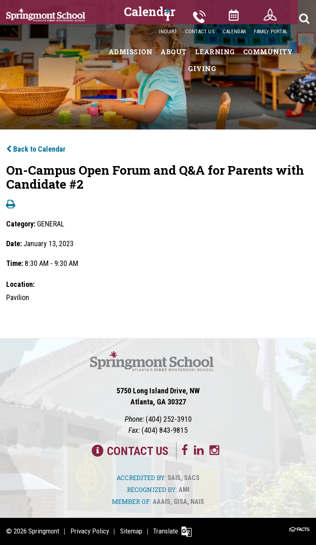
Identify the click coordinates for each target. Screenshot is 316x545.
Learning (215, 51)
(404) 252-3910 (169, 419)
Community (268, 51)
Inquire (168, 31)
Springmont (43, 531)
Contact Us (200, 31)
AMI (184, 490)
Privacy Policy (90, 531)
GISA (180, 502)
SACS (192, 478)
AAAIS (161, 502)
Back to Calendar (35, 149)
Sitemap (132, 531)
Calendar (234, 31)
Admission (131, 51)
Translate (167, 531)
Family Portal (271, 31)
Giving (202, 68)
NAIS (197, 502)
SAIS (174, 478)
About (173, 51)
